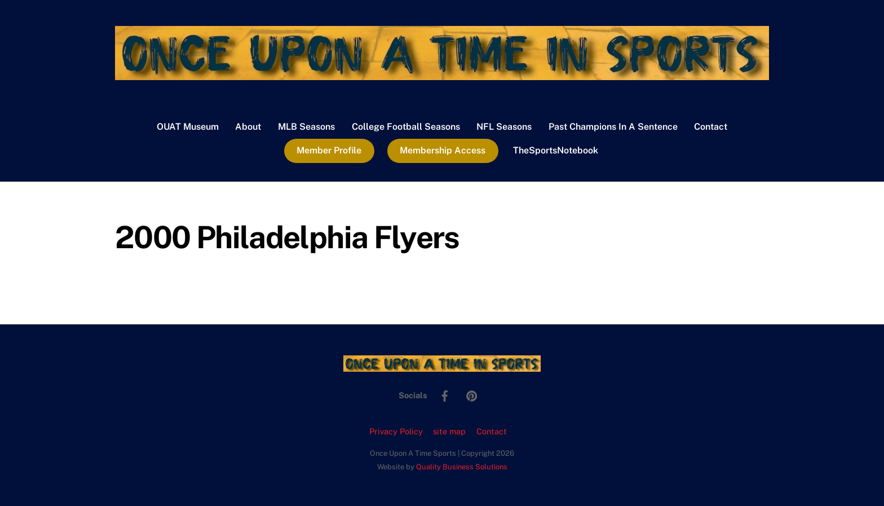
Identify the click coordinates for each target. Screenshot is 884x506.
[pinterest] (472, 394)
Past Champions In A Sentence (613, 126)
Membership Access (442, 150)
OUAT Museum (188, 126)
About (248, 126)
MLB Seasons (306, 126)
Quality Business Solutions (461, 467)
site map (449, 431)
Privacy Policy (396, 431)
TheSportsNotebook (555, 150)
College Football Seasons (406, 126)
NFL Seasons (504, 126)
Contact (710, 126)
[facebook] (445, 394)
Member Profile (329, 150)
